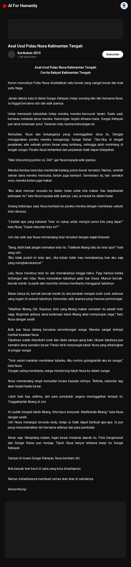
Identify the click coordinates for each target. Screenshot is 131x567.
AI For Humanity (20, 6)
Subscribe (112, 54)
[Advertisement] (65, 29)
